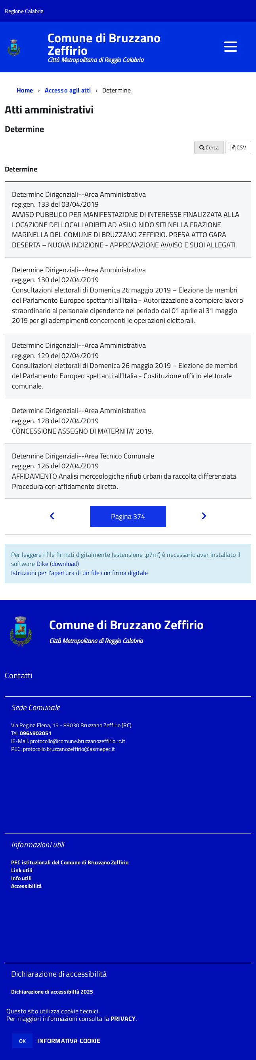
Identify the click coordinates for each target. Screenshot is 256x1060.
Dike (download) (57, 563)
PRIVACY (123, 1018)
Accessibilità (26, 886)
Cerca (209, 147)
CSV (238, 147)
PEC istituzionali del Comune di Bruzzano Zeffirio (69, 862)
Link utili (21, 870)
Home (25, 90)
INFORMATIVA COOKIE (69, 1040)
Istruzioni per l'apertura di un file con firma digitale (79, 572)
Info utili (21, 878)
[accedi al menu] (230, 46)
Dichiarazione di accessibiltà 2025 (52, 991)
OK (22, 1041)
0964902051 (36, 733)
